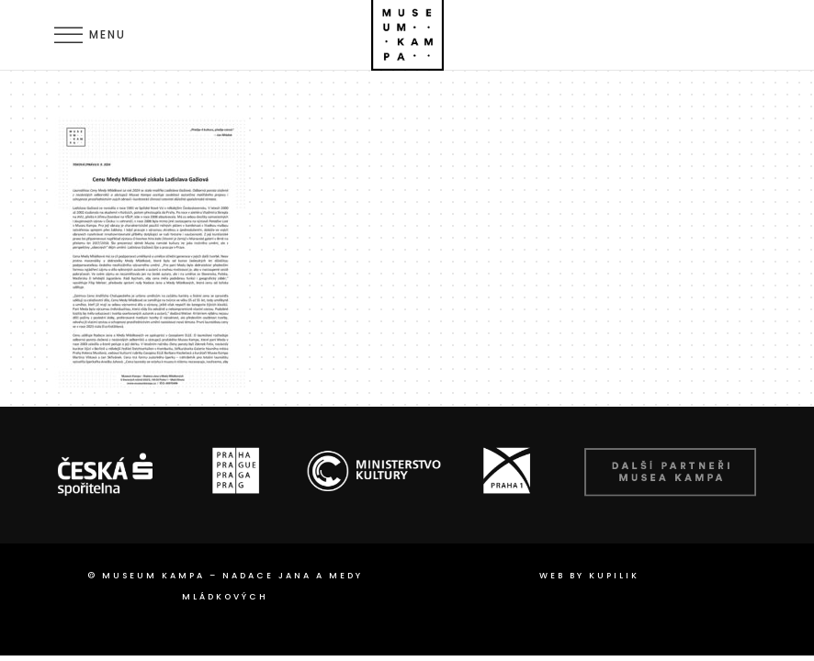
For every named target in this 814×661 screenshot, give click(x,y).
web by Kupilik (589, 575)
